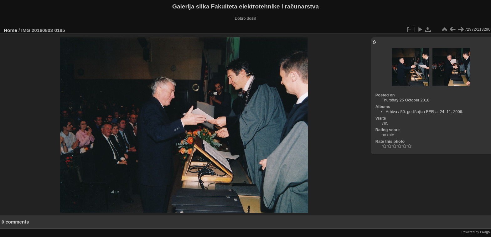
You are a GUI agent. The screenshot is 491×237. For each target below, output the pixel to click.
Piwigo (485, 232)
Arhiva (391, 111)
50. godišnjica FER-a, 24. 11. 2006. (432, 111)
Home (10, 30)
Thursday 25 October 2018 (405, 100)
